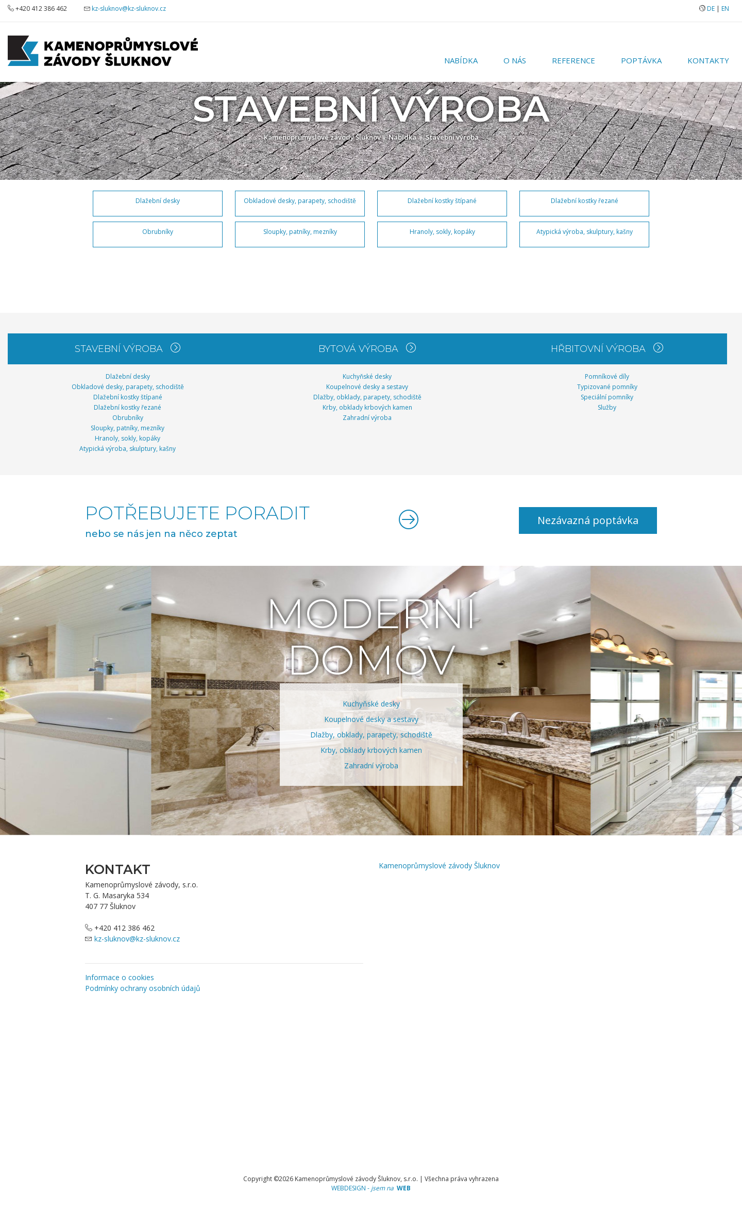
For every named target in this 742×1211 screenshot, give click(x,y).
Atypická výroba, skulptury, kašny (584, 231)
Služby (607, 407)
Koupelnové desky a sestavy (367, 386)
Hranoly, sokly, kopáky (442, 231)
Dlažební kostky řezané (584, 200)
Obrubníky (157, 231)
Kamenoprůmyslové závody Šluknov (322, 137)
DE (711, 8)
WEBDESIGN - (371, 1188)
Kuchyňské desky (367, 376)
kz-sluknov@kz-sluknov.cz (129, 8)
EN (725, 8)
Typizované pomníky (607, 386)
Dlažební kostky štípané (442, 200)
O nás (514, 60)
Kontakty (708, 60)
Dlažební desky (158, 200)
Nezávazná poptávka (587, 520)
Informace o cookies (119, 977)
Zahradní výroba (367, 417)
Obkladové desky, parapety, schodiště (300, 200)
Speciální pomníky (607, 397)
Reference (573, 60)
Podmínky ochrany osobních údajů (142, 988)
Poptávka (641, 60)
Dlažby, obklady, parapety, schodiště (367, 397)
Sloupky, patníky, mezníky (300, 231)
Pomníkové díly (607, 376)
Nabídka (461, 60)
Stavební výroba (452, 137)
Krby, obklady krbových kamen (367, 407)
